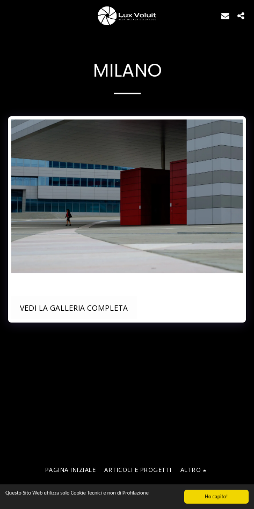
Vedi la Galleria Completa (74, 308)
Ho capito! (216, 496)
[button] (12, 15)
